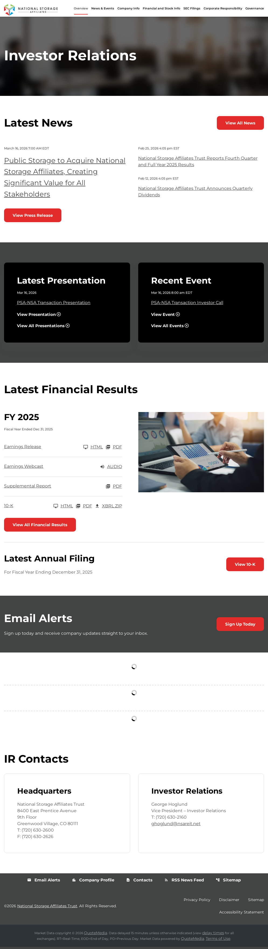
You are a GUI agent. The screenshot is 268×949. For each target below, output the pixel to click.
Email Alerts (43, 882)
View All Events (167, 327)
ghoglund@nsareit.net (176, 825)
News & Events (102, 8)
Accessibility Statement (241, 914)
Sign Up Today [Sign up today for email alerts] (240, 626)
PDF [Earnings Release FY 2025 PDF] (114, 448)
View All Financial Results (40, 526)
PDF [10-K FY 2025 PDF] (84, 507)
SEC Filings (191, 8)
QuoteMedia (95, 935)
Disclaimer (229, 902)
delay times (213, 935)
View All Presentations (41, 327)
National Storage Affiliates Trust (47, 908)
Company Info (128, 8)
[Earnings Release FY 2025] (53, 448)
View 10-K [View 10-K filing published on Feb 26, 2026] (245, 566)
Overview (81, 8)
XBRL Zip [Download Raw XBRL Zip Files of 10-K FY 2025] (108, 507)
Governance (254, 8)
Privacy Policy (197, 902)
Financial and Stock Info (161, 8)
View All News (240, 124)
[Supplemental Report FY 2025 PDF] (63, 488)
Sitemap (228, 882)
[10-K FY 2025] (38, 507)
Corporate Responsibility (223, 8)
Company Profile (93, 882)
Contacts (139, 882)
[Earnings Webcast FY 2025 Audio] (63, 468)
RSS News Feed (184, 882)
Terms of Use (218, 940)
